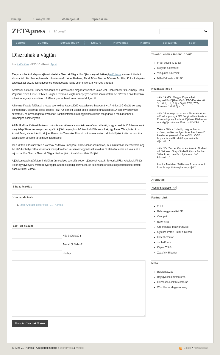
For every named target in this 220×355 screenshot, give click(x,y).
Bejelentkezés (165, 271)
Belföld (21, 42)
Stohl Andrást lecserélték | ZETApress (41, 204)
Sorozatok (170, 42)
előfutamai (115, 74)
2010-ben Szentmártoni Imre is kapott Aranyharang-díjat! (181, 166)
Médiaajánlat (70, 19)
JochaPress (164, 242)
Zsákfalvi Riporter (167, 252)
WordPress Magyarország (172, 287)
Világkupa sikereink (168, 73)
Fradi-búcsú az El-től (169, 62)
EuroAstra (163, 221)
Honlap (67, 253)
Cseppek (162, 216)
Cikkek (188, 347)
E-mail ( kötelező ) (73, 244)
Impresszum (99, 19)
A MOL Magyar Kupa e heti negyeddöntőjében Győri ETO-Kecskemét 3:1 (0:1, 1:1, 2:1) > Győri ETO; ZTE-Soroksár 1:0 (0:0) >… (181, 102)
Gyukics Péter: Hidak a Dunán (174, 232)
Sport (193, 42)
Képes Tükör (164, 247)
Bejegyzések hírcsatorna (171, 276)
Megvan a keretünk (168, 67)
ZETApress (28, 31)
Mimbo (80, 347)
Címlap (16, 19)
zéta (159, 97)
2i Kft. (160, 206)
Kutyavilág (121, 42)
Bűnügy (43, 42)
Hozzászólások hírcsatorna (172, 282)
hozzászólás (201, 347)
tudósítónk (23, 64)
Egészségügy (70, 42)
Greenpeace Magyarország (173, 226)
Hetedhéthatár (165, 237)
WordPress (66, 347)
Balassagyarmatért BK (170, 211)
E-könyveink (41, 19)
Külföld (145, 42)
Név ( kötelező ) (72, 235)
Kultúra (96, 42)
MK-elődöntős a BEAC (170, 78)
